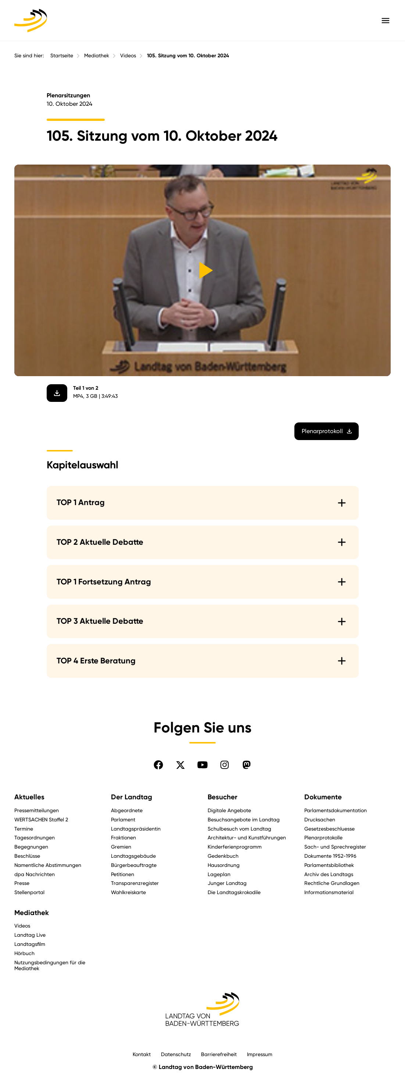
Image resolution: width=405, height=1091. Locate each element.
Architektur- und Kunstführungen (247, 837)
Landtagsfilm (29, 944)
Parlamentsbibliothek (329, 865)
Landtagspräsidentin (136, 828)
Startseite (61, 55)
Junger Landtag (227, 883)
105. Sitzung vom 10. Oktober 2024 (188, 56)
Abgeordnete (127, 810)
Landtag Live (30, 935)
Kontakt (142, 1054)
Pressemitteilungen (36, 810)
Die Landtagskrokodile (234, 892)
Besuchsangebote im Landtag (244, 819)
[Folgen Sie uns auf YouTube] (202, 765)
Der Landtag (131, 797)
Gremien (121, 846)
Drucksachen (319, 819)
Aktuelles (29, 797)
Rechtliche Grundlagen (331, 883)
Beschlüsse (27, 856)
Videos (128, 55)
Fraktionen (123, 837)
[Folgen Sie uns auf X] (180, 765)
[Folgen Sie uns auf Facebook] (158, 765)
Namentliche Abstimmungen (47, 865)
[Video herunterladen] (56, 393)
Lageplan (219, 874)
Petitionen (122, 874)
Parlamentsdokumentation (335, 810)
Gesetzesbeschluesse (329, 828)
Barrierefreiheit (219, 1054)
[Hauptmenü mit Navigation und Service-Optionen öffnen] (385, 20)
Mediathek (96, 55)
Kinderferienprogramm (235, 846)
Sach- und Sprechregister (335, 846)
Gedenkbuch (223, 856)
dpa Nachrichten (34, 874)
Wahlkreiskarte (128, 892)
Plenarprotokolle (323, 837)
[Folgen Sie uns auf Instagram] (224, 765)
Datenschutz (176, 1054)
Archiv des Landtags (328, 874)
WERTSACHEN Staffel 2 (41, 819)
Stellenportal (29, 892)
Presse (21, 883)
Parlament (123, 819)
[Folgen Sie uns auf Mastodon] (247, 765)
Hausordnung (224, 865)
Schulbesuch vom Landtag (239, 828)
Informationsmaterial (329, 892)
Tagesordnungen (34, 837)
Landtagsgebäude (133, 856)
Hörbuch (24, 953)
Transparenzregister (135, 883)
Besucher (222, 797)
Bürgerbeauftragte (134, 865)
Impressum (259, 1054)
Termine (23, 828)
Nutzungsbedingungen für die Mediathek (49, 965)
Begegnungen (31, 846)
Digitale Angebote (229, 810)
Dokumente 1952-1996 (330, 856)
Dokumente (323, 797)
